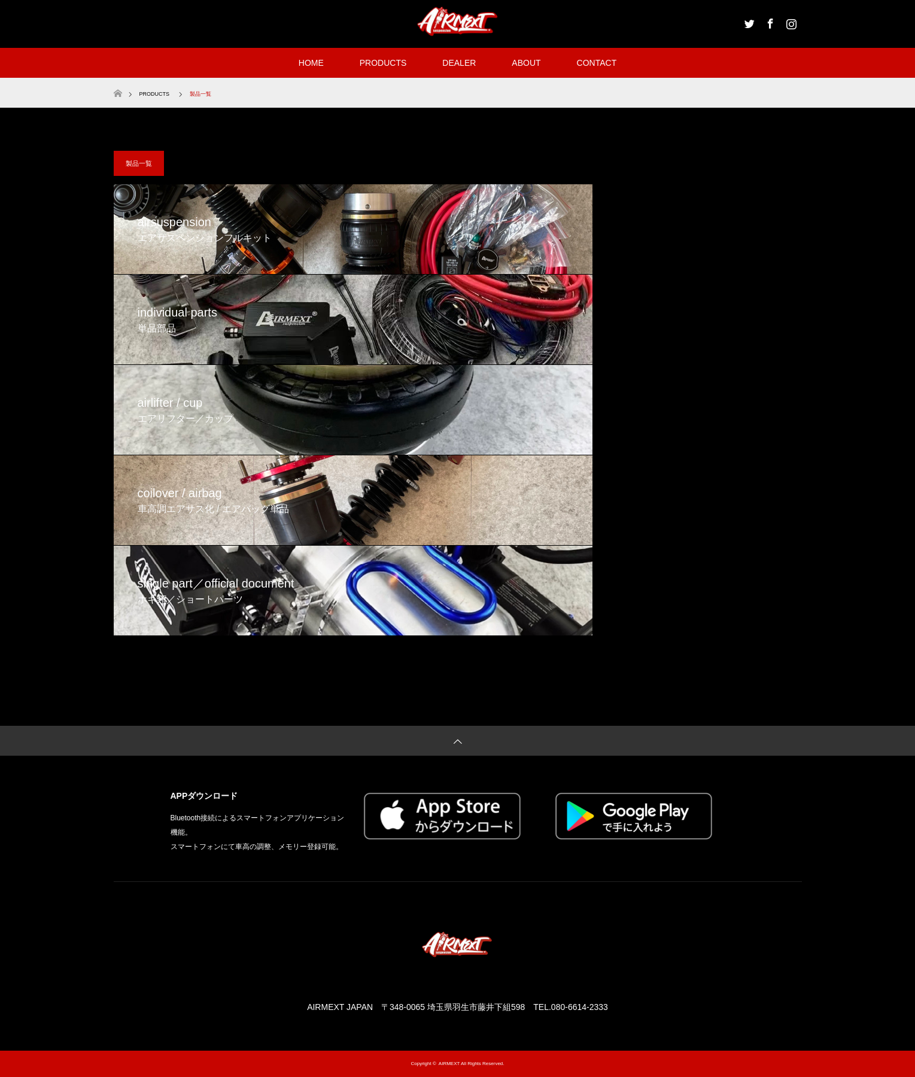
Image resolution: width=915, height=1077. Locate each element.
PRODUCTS (383, 63)
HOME (311, 63)
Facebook (769, 22)
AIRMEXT (449, 1063)
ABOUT (526, 63)
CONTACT (597, 63)
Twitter (748, 22)
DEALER (459, 63)
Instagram (790, 22)
